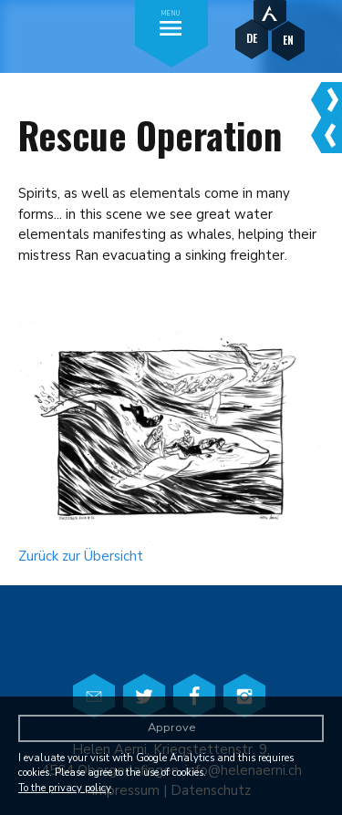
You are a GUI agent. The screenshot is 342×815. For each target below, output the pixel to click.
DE (251, 38)
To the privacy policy (64, 788)
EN (288, 39)
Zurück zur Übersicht (80, 556)
